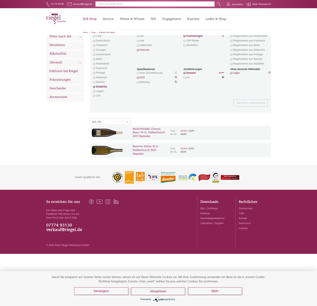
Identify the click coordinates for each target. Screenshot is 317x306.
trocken (143, 54)
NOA (157, 100)
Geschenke (57, 111)
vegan (236, 95)
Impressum (245, 246)
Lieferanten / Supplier (212, 246)
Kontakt (243, 241)
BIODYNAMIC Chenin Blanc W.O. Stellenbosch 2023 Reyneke (149, 156)
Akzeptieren (158, 291)
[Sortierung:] (110, 144)
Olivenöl (65, 86)
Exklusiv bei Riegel (107, 32)
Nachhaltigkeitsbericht (212, 241)
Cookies (243, 251)
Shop (93, 32)
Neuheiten (57, 68)
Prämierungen (60, 102)
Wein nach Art (65, 60)
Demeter (191, 95)
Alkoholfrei (58, 76)
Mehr (215, 291)
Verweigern (101, 291)
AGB (241, 236)
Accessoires (58, 120)
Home (85, 32)
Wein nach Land (65, 51)
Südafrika (101, 109)
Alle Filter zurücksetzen (250, 126)
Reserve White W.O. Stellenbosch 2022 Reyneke (146, 173)
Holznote (144, 72)
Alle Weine (57, 42)
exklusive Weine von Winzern (250, 54)
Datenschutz (246, 231)
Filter (181, 42)
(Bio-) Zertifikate (209, 231)
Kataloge (205, 236)
